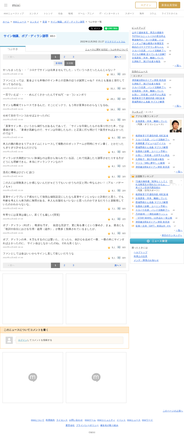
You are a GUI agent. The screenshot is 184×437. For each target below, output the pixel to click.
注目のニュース (140, 71)
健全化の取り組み (109, 425)
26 (168, 43)
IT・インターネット (109, 13)
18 (170, 80)
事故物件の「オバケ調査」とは (148, 40)
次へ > (118, 57)
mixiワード (147, 420)
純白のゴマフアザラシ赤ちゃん (148, 47)
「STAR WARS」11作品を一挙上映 (154, 218)
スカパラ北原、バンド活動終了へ (149, 50)
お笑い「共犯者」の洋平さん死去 (149, 94)
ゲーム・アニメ (86, 13)
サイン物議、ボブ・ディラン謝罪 (68, 22)
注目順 (69, 63)
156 (169, 36)
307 (167, 33)
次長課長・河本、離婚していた (148, 58)
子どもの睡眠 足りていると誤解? (149, 54)
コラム (153, 13)
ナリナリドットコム (115, 41)
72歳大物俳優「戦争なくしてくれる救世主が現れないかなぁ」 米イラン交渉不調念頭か (152, 184)
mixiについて (37, 420)
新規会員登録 (169, 5)
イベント (121, 420)
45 (170, 51)
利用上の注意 (140, 256)
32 (168, 47)
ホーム (6, 22)
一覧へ (177, 65)
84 (165, 190)
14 (165, 62)
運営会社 (70, 425)
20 (172, 214)
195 (167, 40)
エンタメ (33, 13)
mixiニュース (19, 22)
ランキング (137, 112)
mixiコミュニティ (106, 420)
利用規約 (50, 420)
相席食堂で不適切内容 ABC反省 (148, 98)
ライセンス (62, 420)
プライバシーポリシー (87, 425)
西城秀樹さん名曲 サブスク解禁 (148, 102)
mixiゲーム (90, 420)
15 (169, 163)
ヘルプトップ (140, 252)
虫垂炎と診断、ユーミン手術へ (151, 151)
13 (170, 95)
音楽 (44, 22)
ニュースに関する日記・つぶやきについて (106, 49)
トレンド (48, 13)
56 (171, 151)
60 (169, 102)
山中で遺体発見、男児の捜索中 (148, 32)
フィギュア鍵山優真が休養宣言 (148, 43)
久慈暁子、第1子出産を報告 (146, 61)
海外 (142, 13)
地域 (70, 13)
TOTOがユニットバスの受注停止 (149, 36)
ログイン (146, 5)
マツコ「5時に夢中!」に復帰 (150, 163)
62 (168, 58)
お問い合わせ (76, 420)
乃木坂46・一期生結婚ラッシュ (152, 214)
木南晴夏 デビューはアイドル (151, 143)
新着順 (59, 63)
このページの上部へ (173, 411)
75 (169, 98)
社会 (60, 13)
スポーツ (129, 13)
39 (170, 54)
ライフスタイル (170, 13)
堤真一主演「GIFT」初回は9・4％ (153, 226)
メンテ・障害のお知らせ (146, 260)
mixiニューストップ (14, 13)
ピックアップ (138, 28)
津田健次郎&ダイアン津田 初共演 (149, 80)
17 (175, 226)
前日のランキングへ (172, 235)
